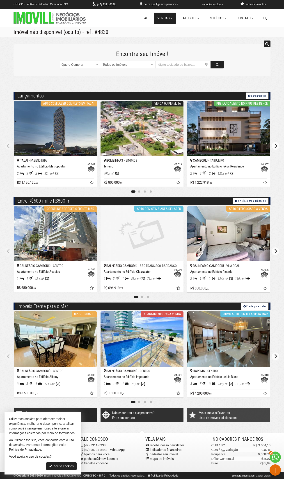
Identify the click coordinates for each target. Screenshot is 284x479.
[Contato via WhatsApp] (275, 457)
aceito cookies (61, 466)
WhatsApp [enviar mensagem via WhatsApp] (117, 450)
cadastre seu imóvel (164, 454)
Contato (245, 18)
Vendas (164, 18)
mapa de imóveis (162, 459)
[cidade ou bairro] (183, 64)
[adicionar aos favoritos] (92, 183)
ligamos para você (97, 454)
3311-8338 (106, 4)
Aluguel (191, 18)
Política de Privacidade (164, 475)
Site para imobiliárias (242, 475)
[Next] (275, 146)
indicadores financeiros (166, 450)
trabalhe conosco (96, 463)
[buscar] (217, 64)
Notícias (217, 18)
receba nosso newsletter (167, 445)
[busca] (265, 18)
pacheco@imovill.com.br (101, 459)
